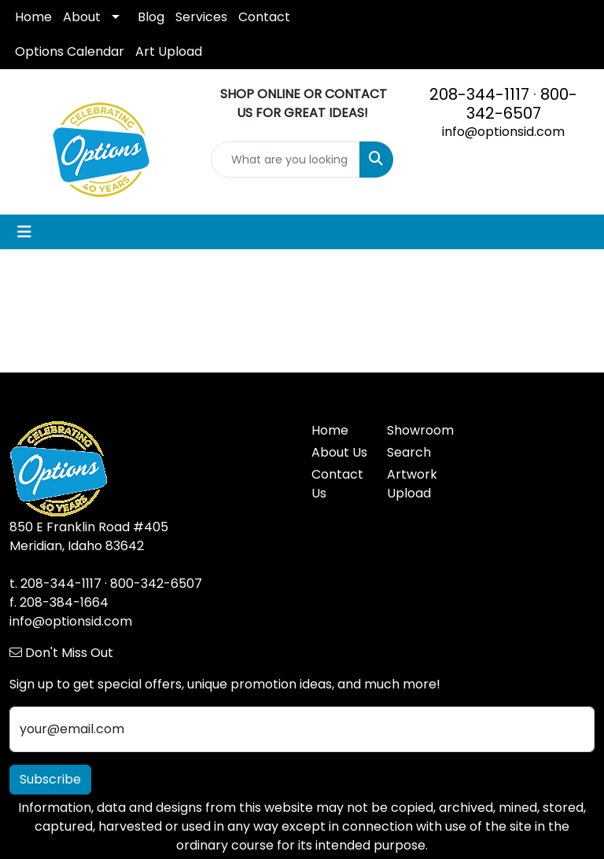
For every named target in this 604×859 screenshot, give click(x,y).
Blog (151, 17)
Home (33, 17)
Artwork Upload (412, 483)
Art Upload (168, 51)
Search (409, 452)
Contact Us (337, 483)
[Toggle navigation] (24, 232)
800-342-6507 (522, 103)
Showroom (415, 430)
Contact (264, 17)
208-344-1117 (479, 94)
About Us (339, 452)
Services (201, 17)
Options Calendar (69, 51)
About (82, 17)
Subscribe (50, 779)
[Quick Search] (285, 159)
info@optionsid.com (503, 132)
